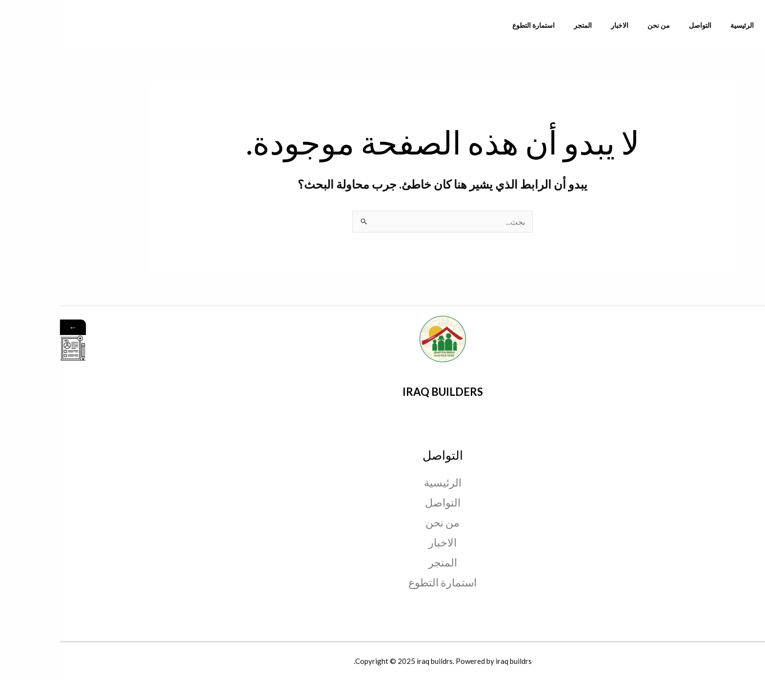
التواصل (648, 25)
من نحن (611, 25)
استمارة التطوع (501, 25)
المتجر (545, 25)
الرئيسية (685, 25)
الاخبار (577, 25)
